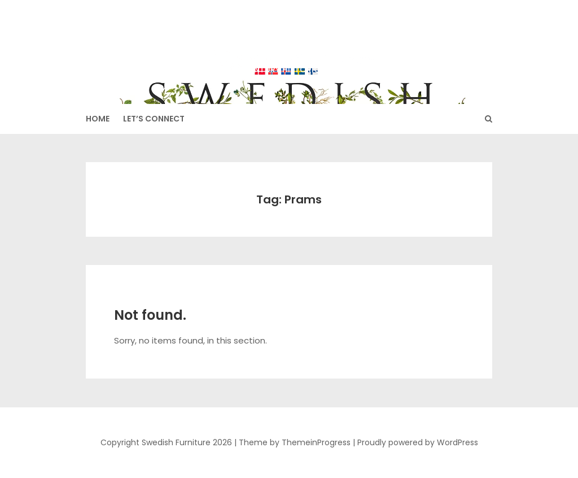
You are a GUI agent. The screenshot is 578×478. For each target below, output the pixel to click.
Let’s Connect (154, 118)
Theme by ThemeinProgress (295, 442)
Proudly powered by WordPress (417, 442)
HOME (98, 118)
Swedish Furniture (289, 46)
